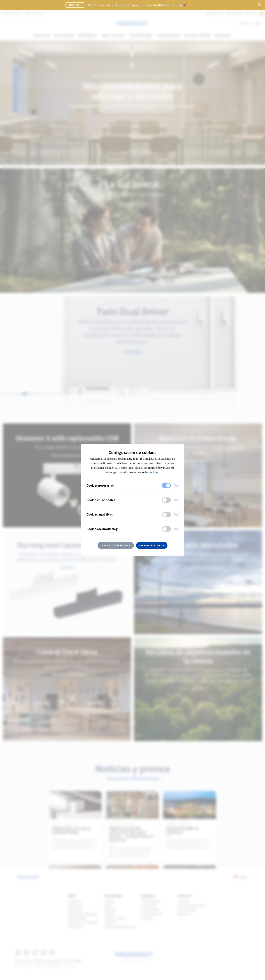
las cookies (151, 472)
